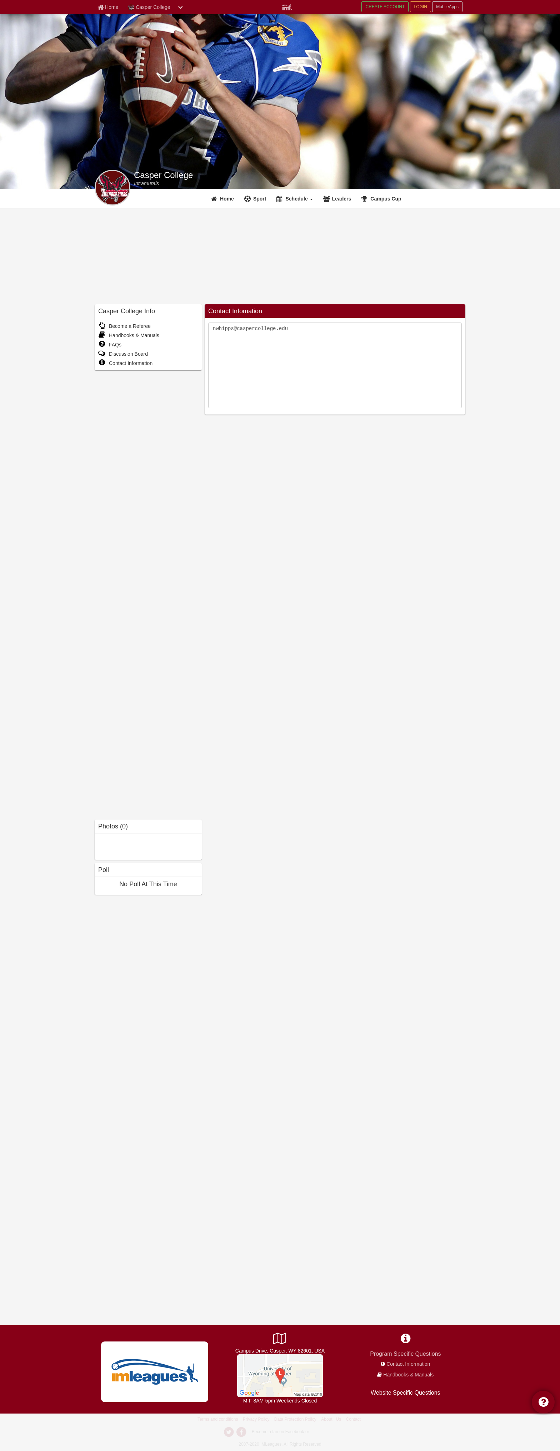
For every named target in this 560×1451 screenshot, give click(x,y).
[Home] (223, 198)
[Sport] (256, 198)
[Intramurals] (146, 183)
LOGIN (420, 6)
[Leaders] (338, 198)
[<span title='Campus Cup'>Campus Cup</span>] (382, 198)
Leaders (341, 199)
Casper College (163, 175)
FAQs (109, 344)
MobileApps (447, 6)
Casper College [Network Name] (149, 7)
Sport (259, 199)
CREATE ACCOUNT (385, 6)
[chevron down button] (180, 7)
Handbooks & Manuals (128, 335)
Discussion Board (123, 354)
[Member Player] (287, 6)
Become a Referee (124, 326)
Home (227, 199)
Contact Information (125, 363)
